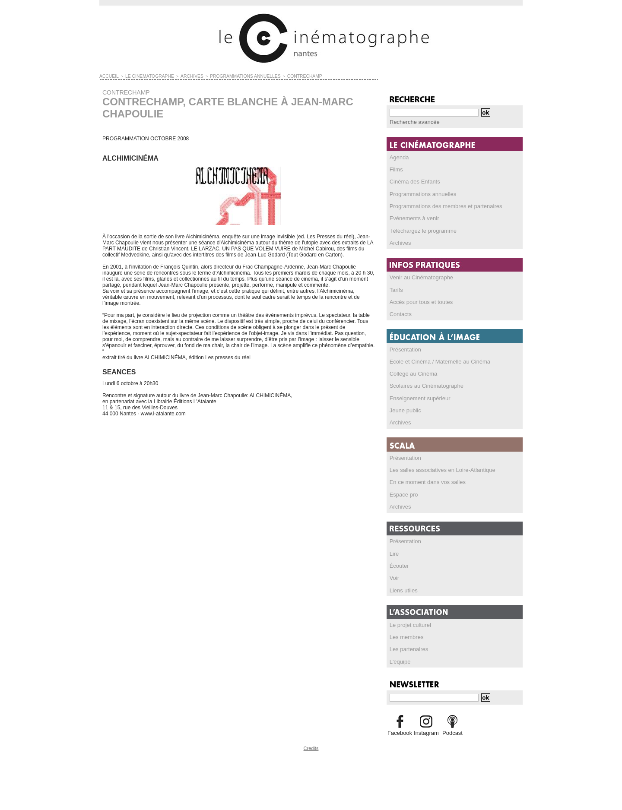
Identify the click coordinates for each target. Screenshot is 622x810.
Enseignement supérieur (418, 395)
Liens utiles (403, 586)
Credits (311, 742)
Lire (394, 550)
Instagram (426, 728)
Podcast (452, 728)
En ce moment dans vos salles (425, 479)
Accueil (107, 76)
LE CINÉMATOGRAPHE (144, 76)
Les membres (405, 633)
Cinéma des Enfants (413, 181)
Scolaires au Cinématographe (424, 383)
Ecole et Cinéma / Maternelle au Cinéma (436, 359)
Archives (399, 241)
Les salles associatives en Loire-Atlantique (438, 467)
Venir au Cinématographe (419, 276)
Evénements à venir (412, 217)
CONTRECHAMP (281, 76)
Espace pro (403, 491)
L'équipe (399, 657)
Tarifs (396, 288)
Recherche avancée (413, 122)
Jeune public (404, 408)
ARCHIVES (181, 76)
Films (396, 169)
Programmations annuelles (420, 193)
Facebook (399, 728)
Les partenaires (407, 645)
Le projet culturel (409, 620)
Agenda (398, 157)
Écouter (398, 562)
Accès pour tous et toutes (419, 300)
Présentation (404, 347)
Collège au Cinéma (412, 371)
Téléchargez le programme (420, 229)
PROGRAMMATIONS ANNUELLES (228, 76)
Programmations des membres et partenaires (442, 205)
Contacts (400, 312)
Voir (394, 574)
